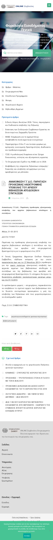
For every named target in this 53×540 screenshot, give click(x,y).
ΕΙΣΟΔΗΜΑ (32, 37)
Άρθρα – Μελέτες (13, 87)
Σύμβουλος (19, 35)
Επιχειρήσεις (46, 59)
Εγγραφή (5, 507)
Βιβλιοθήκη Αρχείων (14, 109)
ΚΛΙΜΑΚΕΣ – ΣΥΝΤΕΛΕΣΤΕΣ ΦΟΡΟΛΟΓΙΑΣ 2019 (26, 373)
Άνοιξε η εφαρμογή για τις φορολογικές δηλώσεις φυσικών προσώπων (27, 366)
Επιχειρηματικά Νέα (14, 92)
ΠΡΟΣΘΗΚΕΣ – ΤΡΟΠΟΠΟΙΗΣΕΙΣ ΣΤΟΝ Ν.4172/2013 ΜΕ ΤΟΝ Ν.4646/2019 (28, 379)
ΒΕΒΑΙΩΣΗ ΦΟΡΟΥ (9, 321)
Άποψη (9, 100)
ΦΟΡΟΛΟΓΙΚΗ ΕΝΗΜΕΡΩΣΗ (14, 37)
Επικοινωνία (7, 454)
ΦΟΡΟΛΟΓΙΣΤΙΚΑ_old (35, 35)
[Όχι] (50, 531)
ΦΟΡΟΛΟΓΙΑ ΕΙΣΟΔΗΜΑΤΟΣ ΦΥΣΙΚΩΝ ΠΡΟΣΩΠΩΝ (29, 316)
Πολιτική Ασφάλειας (20, 517)
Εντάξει (27, 536)
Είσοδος (5, 502)
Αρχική (5, 450)
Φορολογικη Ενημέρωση (30, 59)
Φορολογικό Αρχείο (14, 105)
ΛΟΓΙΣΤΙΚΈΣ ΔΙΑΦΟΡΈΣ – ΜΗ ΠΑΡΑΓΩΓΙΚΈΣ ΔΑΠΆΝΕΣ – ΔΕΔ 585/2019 (25, 395)
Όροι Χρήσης (35, 517)
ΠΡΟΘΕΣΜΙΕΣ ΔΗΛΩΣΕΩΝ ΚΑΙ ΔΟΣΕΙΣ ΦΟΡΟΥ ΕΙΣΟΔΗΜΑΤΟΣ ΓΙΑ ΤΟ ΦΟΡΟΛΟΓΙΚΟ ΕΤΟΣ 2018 (26, 387)
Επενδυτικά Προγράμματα (16, 96)
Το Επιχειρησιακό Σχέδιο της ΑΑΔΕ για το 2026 (25, 162)
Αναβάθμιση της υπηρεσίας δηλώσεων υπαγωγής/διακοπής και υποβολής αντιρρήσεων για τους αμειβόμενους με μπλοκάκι (26, 169)
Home (9, 35)
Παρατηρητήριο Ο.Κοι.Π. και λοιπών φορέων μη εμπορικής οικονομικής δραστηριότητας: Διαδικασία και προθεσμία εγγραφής (28, 147)
